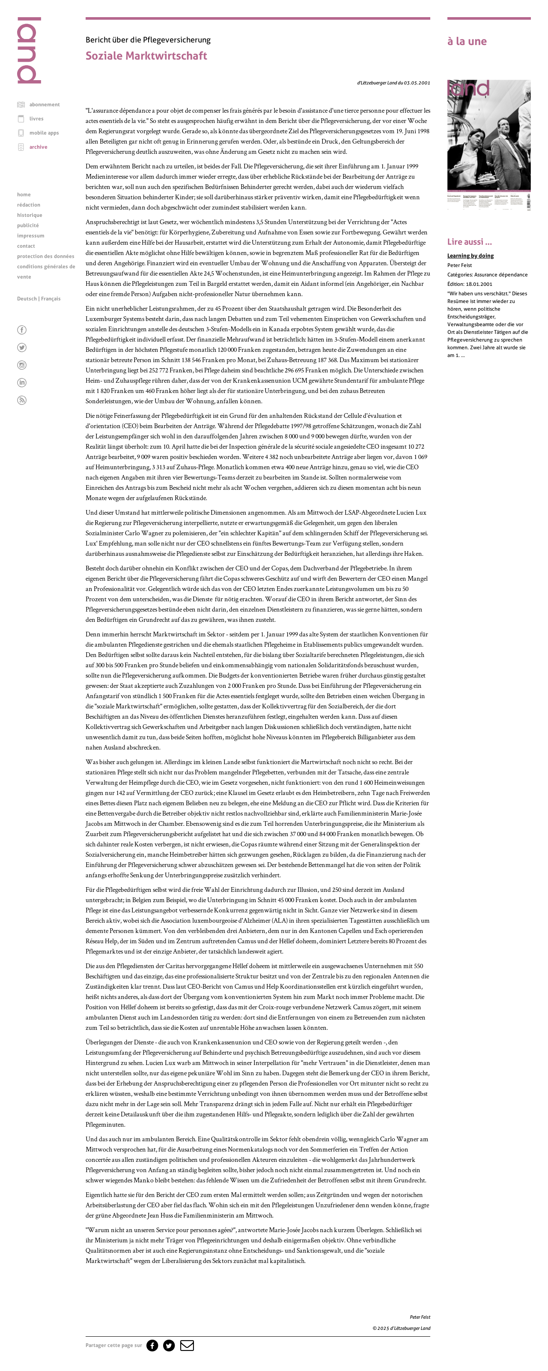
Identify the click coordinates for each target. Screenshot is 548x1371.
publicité (28, 225)
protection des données (45, 256)
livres (37, 119)
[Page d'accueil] (29, 81)
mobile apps (44, 133)
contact (26, 246)
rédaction (28, 205)
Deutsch (27, 299)
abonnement (45, 105)
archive (39, 147)
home (24, 195)
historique (29, 215)
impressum (31, 236)
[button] (186, 1345)
